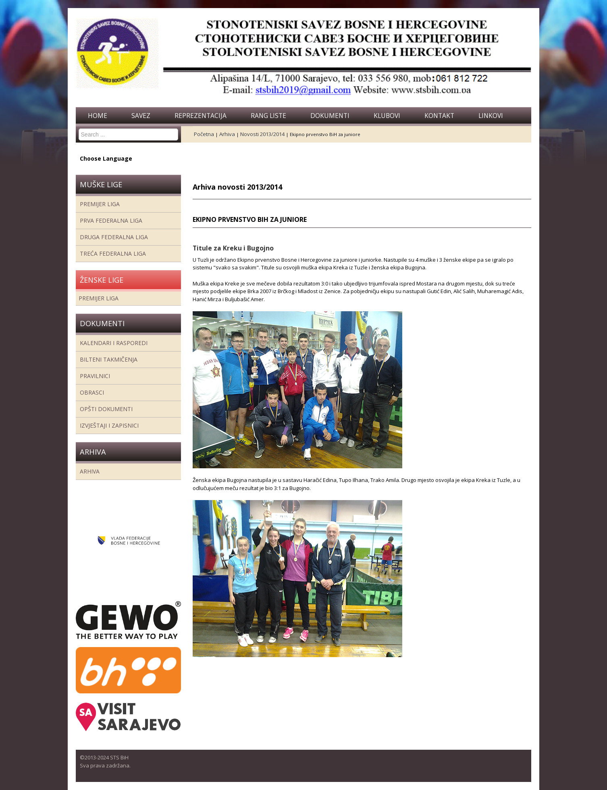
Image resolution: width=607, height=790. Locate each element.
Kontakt (439, 115)
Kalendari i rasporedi (114, 343)
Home (97, 115)
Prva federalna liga (111, 220)
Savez (140, 115)
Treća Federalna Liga (113, 253)
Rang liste (268, 115)
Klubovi (387, 115)
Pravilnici (95, 376)
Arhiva (90, 471)
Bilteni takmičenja (108, 359)
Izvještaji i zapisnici (109, 425)
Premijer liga (100, 204)
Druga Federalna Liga (114, 237)
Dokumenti (329, 115)
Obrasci (92, 392)
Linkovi (490, 115)
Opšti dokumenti (106, 409)
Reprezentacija (201, 115)
